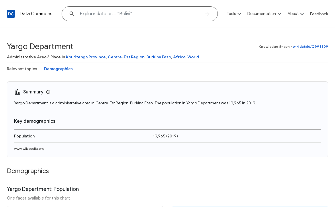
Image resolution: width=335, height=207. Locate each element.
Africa (179, 57)
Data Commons (35, 14)
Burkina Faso (158, 57)
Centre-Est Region (126, 57)
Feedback (319, 13)
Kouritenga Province (86, 57)
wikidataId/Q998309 (310, 46)
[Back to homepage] (11, 14)
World (193, 57)
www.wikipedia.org (29, 148)
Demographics (58, 68)
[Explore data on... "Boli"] (140, 14)
